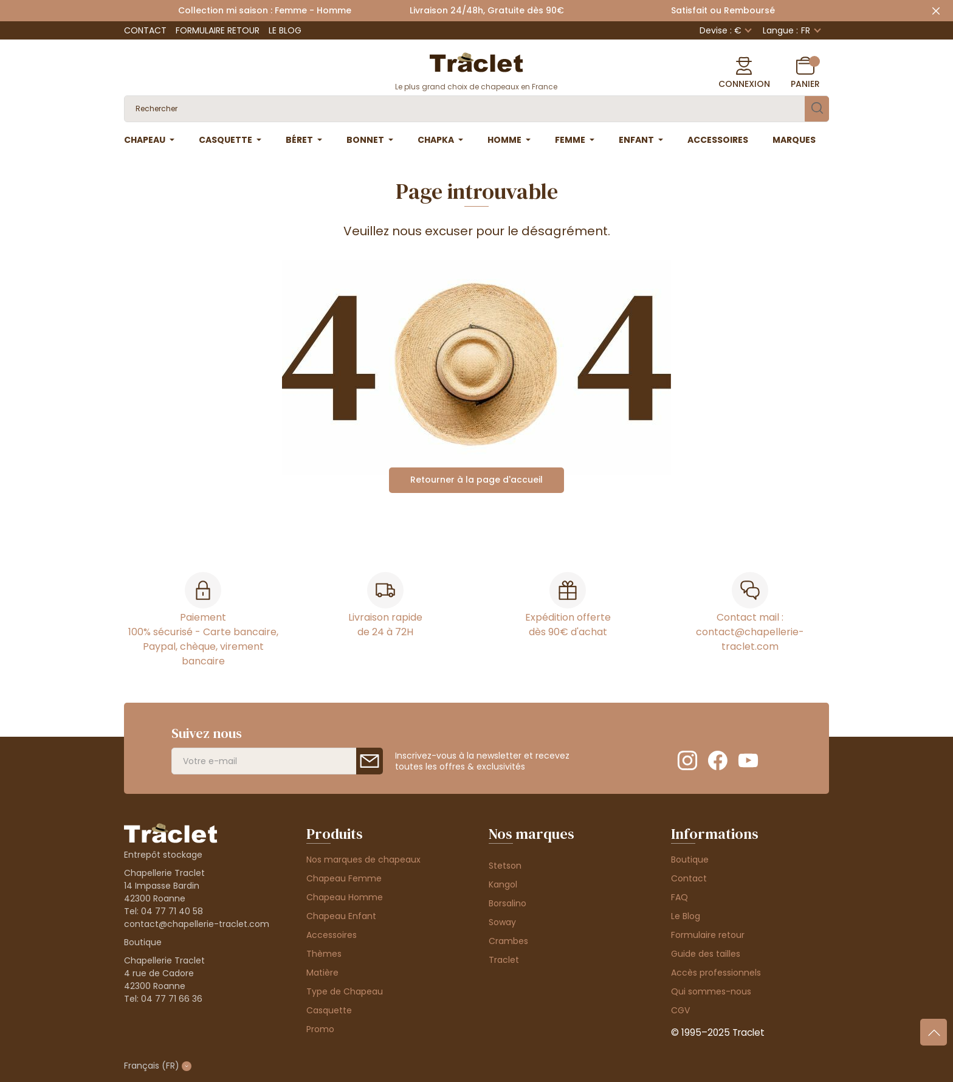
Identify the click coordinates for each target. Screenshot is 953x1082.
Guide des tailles (705, 954)
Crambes (508, 941)
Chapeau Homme (344, 897)
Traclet (504, 960)
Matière (322, 973)
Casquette (329, 1010)
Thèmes (324, 954)
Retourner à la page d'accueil (476, 480)
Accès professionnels (716, 973)
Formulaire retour (218, 30)
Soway (502, 922)
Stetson (505, 866)
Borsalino (507, 903)
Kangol (503, 884)
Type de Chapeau (344, 991)
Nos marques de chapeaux (363, 859)
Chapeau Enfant (341, 916)
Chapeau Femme (344, 878)
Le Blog (285, 30)
